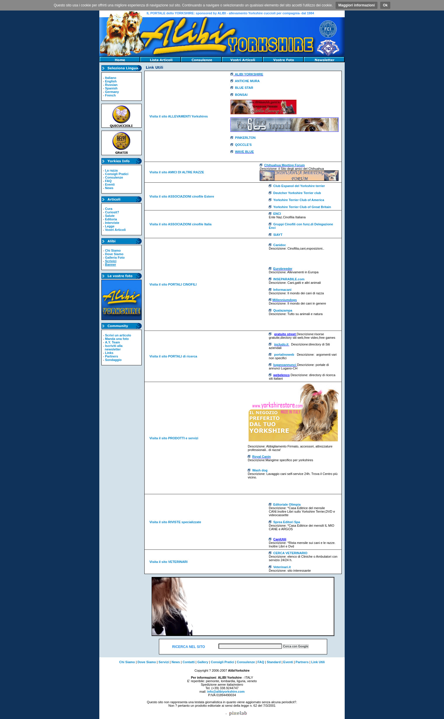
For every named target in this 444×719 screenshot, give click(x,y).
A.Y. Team (112, 342)
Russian (111, 85)
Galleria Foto (114, 257)
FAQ (108, 181)
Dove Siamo (114, 254)
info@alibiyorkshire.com (225, 691)
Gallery (202, 662)
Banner (110, 264)
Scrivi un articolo (118, 335)
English (111, 81)
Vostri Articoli (115, 229)
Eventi (110, 184)
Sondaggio (113, 360)
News (109, 188)
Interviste (112, 222)
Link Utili (318, 662)
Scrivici (110, 261)
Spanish (111, 88)
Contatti (189, 662)
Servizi (164, 662)
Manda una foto (117, 339)
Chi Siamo (113, 250)
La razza (111, 170)
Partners (111, 356)
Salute (110, 215)
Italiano (110, 77)
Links (109, 353)
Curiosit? (112, 212)
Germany (112, 92)
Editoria (111, 219)
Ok (385, 5)
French (110, 95)
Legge (109, 226)
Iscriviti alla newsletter (113, 347)
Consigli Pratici (116, 174)
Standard (274, 662)
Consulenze (114, 177)
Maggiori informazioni (356, 5)
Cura (108, 208)
